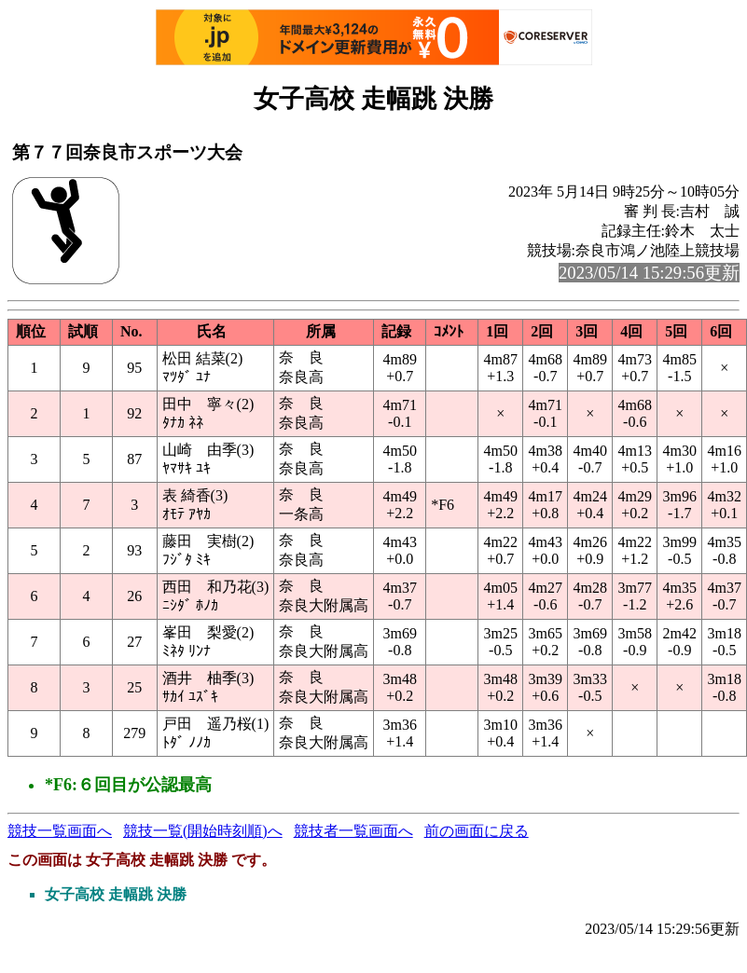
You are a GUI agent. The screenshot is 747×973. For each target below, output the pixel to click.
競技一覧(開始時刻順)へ (203, 831)
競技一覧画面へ (59, 831)
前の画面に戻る (476, 831)
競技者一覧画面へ (353, 831)
